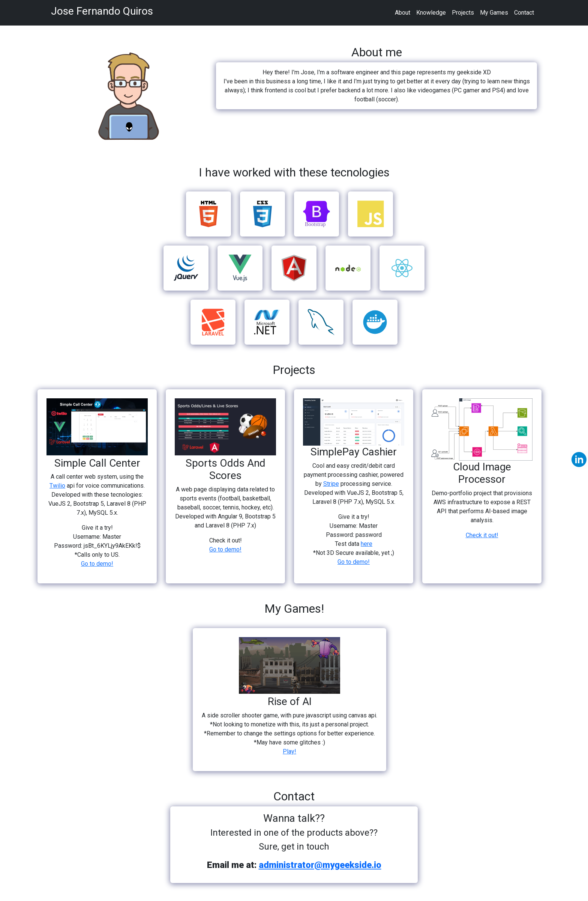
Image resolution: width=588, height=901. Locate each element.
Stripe (331, 483)
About (402, 12)
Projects (463, 12)
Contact (524, 12)
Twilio (57, 485)
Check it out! (482, 535)
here (366, 543)
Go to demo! (97, 563)
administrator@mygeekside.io (320, 865)
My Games (494, 12)
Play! (289, 751)
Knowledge (431, 12)
